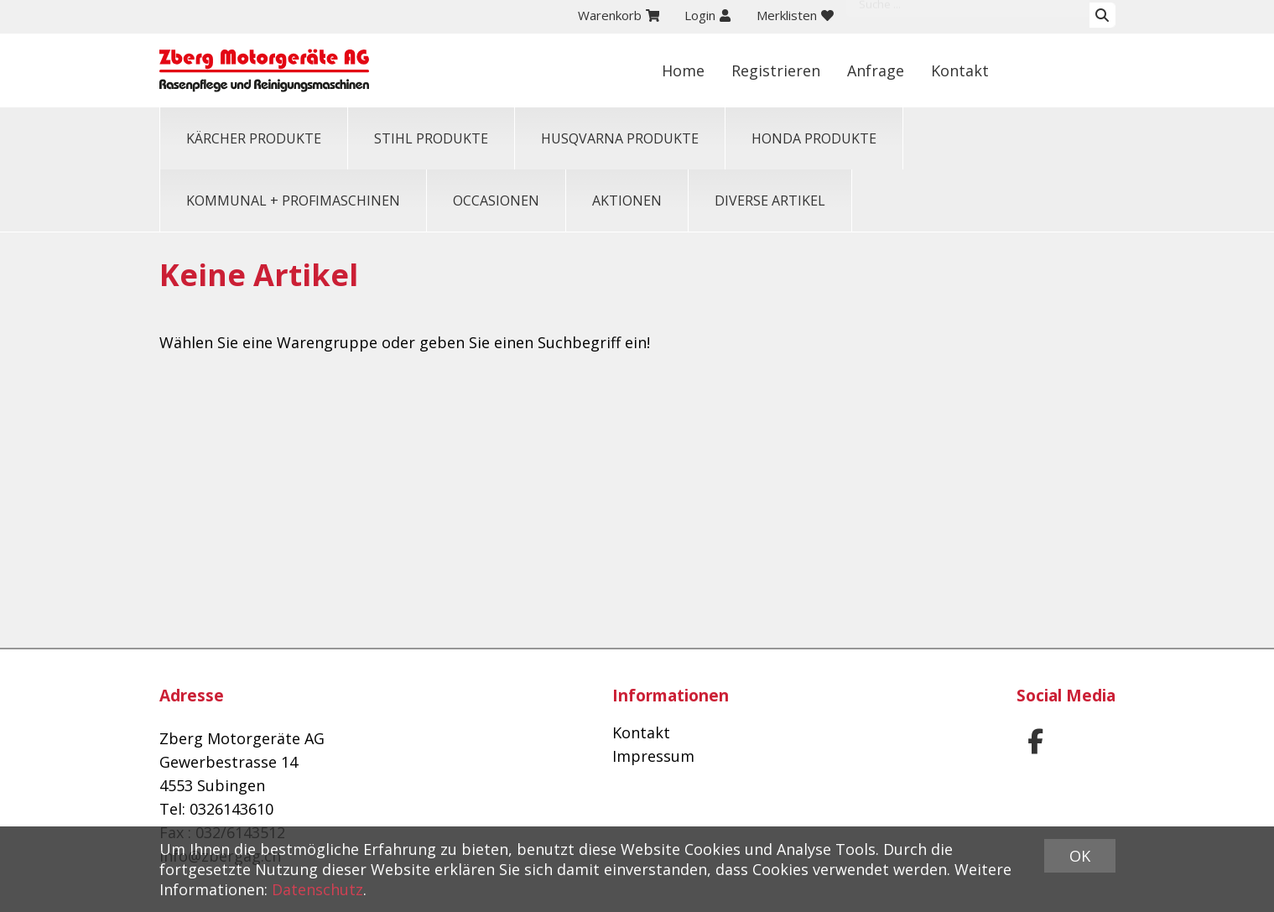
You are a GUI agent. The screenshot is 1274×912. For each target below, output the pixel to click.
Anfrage (988, 70)
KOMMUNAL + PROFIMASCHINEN (293, 200)
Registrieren (889, 70)
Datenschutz (317, 889)
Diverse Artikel (770, 200)
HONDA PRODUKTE (813, 138)
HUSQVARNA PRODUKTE (620, 138)
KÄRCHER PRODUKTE (253, 138)
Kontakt (1073, 70)
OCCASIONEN (496, 200)
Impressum (653, 756)
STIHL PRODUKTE (431, 138)
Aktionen (627, 200)
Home (796, 70)
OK (1079, 856)
